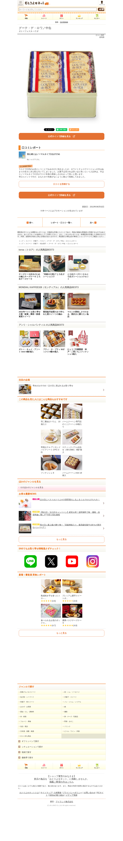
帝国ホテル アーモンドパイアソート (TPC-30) (51, 449)
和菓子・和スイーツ (27, 735)
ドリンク (67, 759)
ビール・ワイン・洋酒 (72, 764)
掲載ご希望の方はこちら (61, 815)
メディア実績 (71, 828)
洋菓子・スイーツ (70, 730)
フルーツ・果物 (25, 754)
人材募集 (57, 826)
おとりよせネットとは (29, 826)
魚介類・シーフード (27, 730)
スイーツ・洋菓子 (32, 241)
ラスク (42, 241)
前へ (30, 223)
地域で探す (26, 785)
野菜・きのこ (68, 754)
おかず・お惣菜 (25, 740)
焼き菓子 (43, 243)
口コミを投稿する (61, 184)
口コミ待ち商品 (25, 769)
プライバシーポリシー (72, 826)
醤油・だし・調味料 (27, 745)
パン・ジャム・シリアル (72, 735)
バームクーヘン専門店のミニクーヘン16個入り (72, 424)
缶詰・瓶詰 (24, 759)
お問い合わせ (89, 826)
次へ (93, 223)
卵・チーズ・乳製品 (71, 750)
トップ (21, 241)
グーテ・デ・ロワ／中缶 (35, 28)
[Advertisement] (61, 367)
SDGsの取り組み (56, 828)
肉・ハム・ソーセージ (72, 725)
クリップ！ (75, 129)
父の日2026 (64, 22)
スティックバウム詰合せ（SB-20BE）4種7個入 (72, 449)
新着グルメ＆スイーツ (27, 725)
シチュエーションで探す (32, 780)
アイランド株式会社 (64, 835)
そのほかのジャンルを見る (31, 487)
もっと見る (61, 539)
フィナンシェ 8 (47, 473)
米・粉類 (23, 750)
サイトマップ (46, 826)
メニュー (20, 4)
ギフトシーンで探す (30, 774)
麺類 (65, 745)
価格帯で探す (27, 791)
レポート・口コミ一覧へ (61, 223)
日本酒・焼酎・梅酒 (27, 764)
